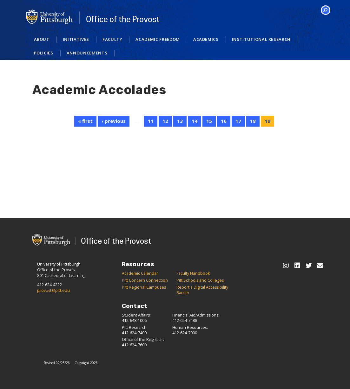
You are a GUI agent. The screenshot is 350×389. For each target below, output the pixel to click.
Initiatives (76, 39)
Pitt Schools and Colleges (200, 280)
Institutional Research (261, 39)
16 (224, 121)
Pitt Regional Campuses (144, 287)
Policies (43, 53)
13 (180, 121)
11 (151, 121)
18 (253, 121)
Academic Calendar (140, 273)
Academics (206, 39)
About (42, 39)
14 (194, 121)
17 (238, 121)
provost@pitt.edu (53, 290)
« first (85, 121)
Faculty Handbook (193, 273)
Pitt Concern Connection (145, 280)
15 (209, 121)
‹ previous (114, 121)
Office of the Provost (123, 19)
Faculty (112, 39)
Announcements (87, 53)
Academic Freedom (157, 39)
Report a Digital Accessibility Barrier (202, 290)
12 (165, 121)
